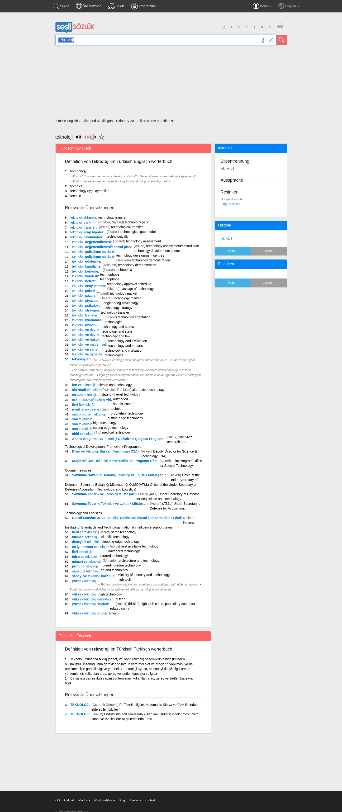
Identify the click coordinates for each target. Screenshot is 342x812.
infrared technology (114, 556)
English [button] (288, 6)
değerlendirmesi (91, 242)
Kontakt (150, 800)
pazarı (83, 295)
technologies (114, 355)
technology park (136, 222)
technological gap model (138, 232)
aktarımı (83, 217)
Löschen (268, 251)
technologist (114, 322)
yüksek (84, 581)
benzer (84, 532)
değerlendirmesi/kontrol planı (102, 247)
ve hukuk (86, 339)
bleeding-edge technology (120, 541)
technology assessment (143, 241)
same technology (123, 532)
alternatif (85, 390)
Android (68, 800)
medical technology (116, 432)
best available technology (139, 546)
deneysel (85, 542)
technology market (123, 293)
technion (117, 409)
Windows (84, 800)
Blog (122, 800)
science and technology (114, 385)
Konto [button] (262, 6)
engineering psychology (121, 303)
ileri (81, 552)
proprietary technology (127, 413)
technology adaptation (134, 317)
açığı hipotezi (87, 232)
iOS (57, 800)
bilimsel (84, 537)
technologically (117, 236)
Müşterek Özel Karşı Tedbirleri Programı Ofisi (114, 461)
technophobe (109, 274)
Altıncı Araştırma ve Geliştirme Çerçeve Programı (117, 439)
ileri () (82, 404)
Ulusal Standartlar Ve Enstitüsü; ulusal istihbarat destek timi (126, 518)
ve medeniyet (89, 344)
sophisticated (123, 404)
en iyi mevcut (89, 547)
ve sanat (85, 349)
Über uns (134, 800)
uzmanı (84, 325)
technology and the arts (125, 346)
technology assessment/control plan (172, 246)
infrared (84, 556)
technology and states (117, 327)
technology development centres (140, 255)
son (81, 419)
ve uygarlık (87, 354)
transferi (83, 227)
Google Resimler (232, 199)
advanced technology (124, 551)
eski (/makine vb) (91, 399)
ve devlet (85, 330)
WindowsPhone (104, 800)
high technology (104, 423)
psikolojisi (86, 305)
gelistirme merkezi (93, 252)
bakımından (86, 237)
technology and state (116, 331)
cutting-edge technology (125, 418)
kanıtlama (86, 266)
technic (75, 196)
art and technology (114, 570)
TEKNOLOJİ (79, 705)
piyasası (85, 300)
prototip (85, 566)
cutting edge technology (110, 428)
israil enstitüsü (90, 409)
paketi (83, 291)
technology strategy (118, 308)
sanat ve (85, 571)
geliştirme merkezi (93, 257)
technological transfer (127, 227)
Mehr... (232, 251)
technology (78, 171)
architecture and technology (139, 560)
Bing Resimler (230, 204)
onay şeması (88, 286)
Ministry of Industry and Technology (144, 575)
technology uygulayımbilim (89, 191)
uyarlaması (87, 320)
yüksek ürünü (89, 613)
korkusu (85, 271)
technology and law (116, 336)
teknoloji (226, 238)
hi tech (120, 599)
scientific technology (114, 537)
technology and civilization (127, 341)
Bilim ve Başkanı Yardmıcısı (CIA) (105, 451)
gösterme (86, 261)
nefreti (83, 281)
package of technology (137, 289)
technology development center (157, 251)
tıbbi (82, 434)
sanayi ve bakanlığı (93, 576)
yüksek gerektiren (92, 599)
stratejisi (85, 310)
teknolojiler (81, 359)
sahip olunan (89, 414)
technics (76, 186)
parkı (80, 222)
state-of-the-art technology (120, 394)
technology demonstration (151, 260)
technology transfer (112, 217)
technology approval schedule (129, 284)
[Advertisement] (171, 83)
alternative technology (148, 390)
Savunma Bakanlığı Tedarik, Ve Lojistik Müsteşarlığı (119, 475)
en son (84, 395)
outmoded (120, 399)
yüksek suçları (90, 604)
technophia (124, 270)
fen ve (83, 385)
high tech (124, 579)
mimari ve (86, 561)
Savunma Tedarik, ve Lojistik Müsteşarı (110, 503)
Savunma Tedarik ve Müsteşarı (103, 494)
